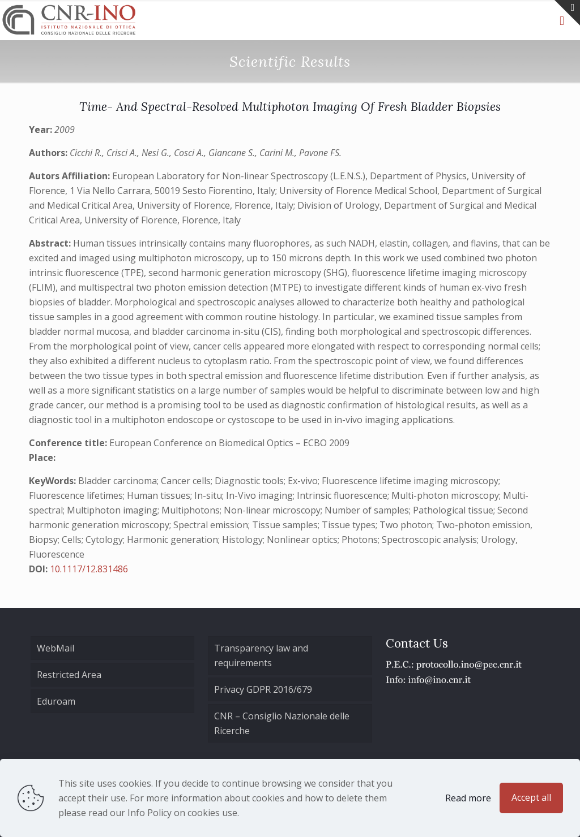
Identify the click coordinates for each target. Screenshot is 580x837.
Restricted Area (69, 674)
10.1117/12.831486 (89, 569)
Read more (468, 798)
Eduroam (56, 701)
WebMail (55, 648)
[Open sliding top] (567, 12)
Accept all (531, 797)
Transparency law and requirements (261, 655)
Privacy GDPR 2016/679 (263, 689)
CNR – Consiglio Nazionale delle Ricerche (281, 723)
